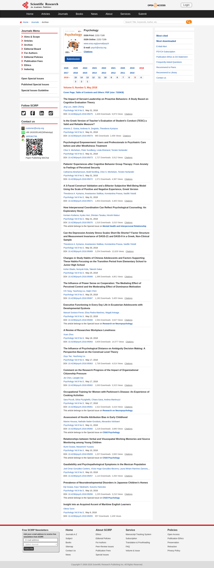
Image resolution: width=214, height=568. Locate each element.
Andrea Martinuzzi (112, 399)
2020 (123, 68)
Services (125, 13)
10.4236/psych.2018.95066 (80, 320)
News (94, 13)
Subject (69, 538)
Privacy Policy (174, 550)
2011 (123, 73)
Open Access (174, 534)
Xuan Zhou (68, 334)
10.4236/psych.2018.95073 (80, 157)
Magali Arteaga (112, 312)
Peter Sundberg (88, 150)
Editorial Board (32, 49)
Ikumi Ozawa (69, 447)
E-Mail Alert (161, 46)
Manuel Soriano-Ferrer (73, 312)
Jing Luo (67, 107)
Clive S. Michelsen (71, 150)
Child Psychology (111, 432)
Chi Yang (67, 291)
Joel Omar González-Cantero (76, 468)
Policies (172, 530)
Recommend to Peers (166, 67)
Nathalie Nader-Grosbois (89, 421)
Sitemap (69, 546)
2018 (141, 68)
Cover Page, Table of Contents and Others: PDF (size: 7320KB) (93, 92)
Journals (63, 13)
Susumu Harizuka (98, 487)
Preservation (173, 542)
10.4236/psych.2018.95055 (80, 516)
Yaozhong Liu (79, 291)
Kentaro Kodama (71, 215)
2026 (66, 68)
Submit (142, 13)
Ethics (27, 65)
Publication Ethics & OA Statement (172, 57)
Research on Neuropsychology (118, 323)
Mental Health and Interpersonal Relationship (124, 226)
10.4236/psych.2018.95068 (80, 276)
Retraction (172, 546)
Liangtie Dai (78, 378)
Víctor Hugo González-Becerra (105, 468)
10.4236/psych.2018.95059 (80, 454)
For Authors (30, 53)
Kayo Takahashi (81, 487)
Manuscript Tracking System (138, 534)
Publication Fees (33, 61)
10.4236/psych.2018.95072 (80, 179)
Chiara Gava (97, 399)
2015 (85, 73)
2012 (113, 73)
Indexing (28, 69)
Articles (45, 13)
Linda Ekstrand (103, 150)
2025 (75, 68)
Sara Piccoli (68, 399)
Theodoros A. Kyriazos (73, 193)
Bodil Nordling (92, 172)
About (109, 13)
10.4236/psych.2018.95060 (80, 429)
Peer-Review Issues (105, 546)
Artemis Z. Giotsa (71, 128)
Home (29, 13)
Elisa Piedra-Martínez (94, 312)
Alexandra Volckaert (111, 421)
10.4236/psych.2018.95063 (80, 363)
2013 (104, 73)
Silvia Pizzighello (82, 399)
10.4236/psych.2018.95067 (80, 298)
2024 (85, 68)
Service (130, 530)
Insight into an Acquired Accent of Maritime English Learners (97, 504)
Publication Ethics (176, 538)
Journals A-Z (71, 534)
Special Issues (102, 554)
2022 (104, 68)
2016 (75, 73)
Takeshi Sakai (95, 269)
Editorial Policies (33, 57)
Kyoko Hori (85, 215)
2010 (132, 73)
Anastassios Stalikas (94, 193)
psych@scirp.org (98, 47)
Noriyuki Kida (82, 269)
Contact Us (71, 550)
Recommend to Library (166, 72)
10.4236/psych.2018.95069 (80, 251)
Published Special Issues (35, 84)
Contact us (161, 78)
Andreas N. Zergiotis (89, 128)
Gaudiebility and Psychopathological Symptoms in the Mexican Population (104, 464)
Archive (28, 45)
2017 (66, 73)
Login (186, 4)
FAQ (128, 546)
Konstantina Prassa (113, 193)
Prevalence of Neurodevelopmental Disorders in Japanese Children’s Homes (105, 482)
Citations (88, 51)
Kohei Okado (69, 269)
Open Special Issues (32, 78)
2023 (94, 68)
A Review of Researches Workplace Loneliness (89, 330)
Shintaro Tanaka (98, 215)
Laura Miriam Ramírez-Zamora (134, 468)
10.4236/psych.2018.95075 (80, 114)
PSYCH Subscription (165, 51)
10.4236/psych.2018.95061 (80, 407)
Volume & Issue (133, 550)
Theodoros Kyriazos (109, 128)
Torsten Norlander (119, 150)
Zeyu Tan (67, 356)
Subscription (131, 538)
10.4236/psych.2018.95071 (80, 201)
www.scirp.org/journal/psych (96, 43)
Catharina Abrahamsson (74, 172)
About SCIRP (104, 530)
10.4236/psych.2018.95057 (80, 476)
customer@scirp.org (35, 128)
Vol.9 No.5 (79, 110)
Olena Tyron (68, 509)
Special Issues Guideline (35, 90)
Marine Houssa (70, 421)
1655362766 (31, 136)
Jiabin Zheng (78, 107)
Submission (73, 59)
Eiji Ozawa (68, 487)
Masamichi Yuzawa (85, 447)
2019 (132, 68)
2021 (113, 68)
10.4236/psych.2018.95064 (80, 342)
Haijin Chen (91, 291)
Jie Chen (67, 378)
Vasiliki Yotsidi (129, 193)
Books (79, 13)
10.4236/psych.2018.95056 (80, 494)
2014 (94, 73)
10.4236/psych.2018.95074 (80, 136)
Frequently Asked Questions (169, 62)
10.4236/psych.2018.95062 (80, 385)
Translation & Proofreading (138, 542)
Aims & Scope (31, 37)
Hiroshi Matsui (113, 215)
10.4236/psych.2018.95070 (80, 222)
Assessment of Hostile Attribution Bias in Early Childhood (95, 417)
